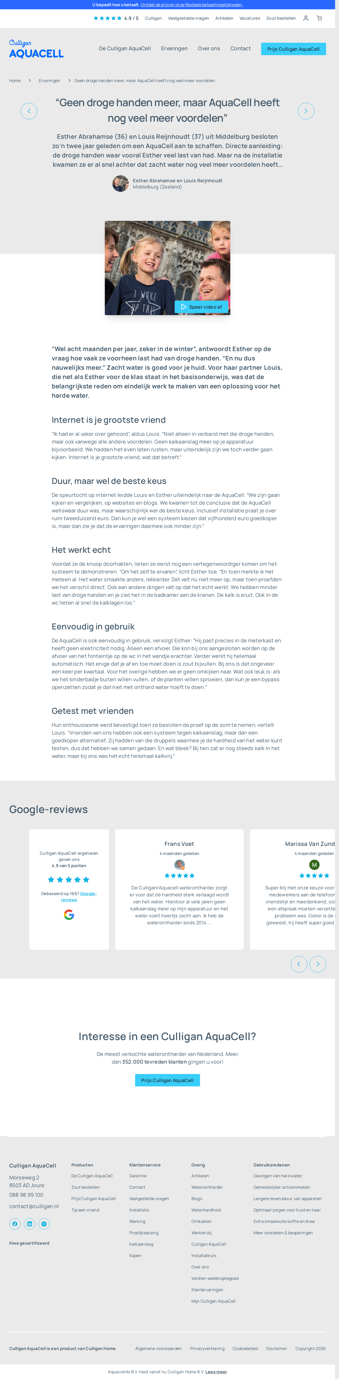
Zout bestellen (281, 18)
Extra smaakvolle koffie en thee (284, 1221)
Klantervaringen (207, 1290)
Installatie (139, 1210)
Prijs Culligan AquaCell (293, 49)
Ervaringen (174, 48)
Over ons (209, 48)
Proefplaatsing (143, 1233)
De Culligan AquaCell (125, 48)
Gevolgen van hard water (278, 1176)
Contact (241, 48)
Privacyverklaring (207, 1348)
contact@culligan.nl (34, 1206)
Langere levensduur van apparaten (288, 1198)
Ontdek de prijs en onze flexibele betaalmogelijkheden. (192, 5)
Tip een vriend (85, 1210)
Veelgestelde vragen (188, 18)
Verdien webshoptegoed (215, 1278)
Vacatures (250, 18)
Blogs (196, 1198)
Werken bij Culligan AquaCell (208, 1238)
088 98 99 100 (26, 1194)
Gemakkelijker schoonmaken (282, 1187)
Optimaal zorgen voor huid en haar (287, 1210)
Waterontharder (207, 1187)
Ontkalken (201, 1221)
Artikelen (224, 18)
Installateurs (204, 1255)
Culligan (153, 18)
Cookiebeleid (245, 1348)
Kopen (135, 1255)
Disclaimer (276, 1348)
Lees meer (216, 1372)
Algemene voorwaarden (158, 1348)
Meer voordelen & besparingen (283, 1233)
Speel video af (205, 307)
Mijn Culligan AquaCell (213, 1301)
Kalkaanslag (141, 1244)
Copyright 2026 (311, 1348)
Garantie (138, 1176)
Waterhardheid (206, 1210)
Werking (137, 1221)
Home (15, 80)
